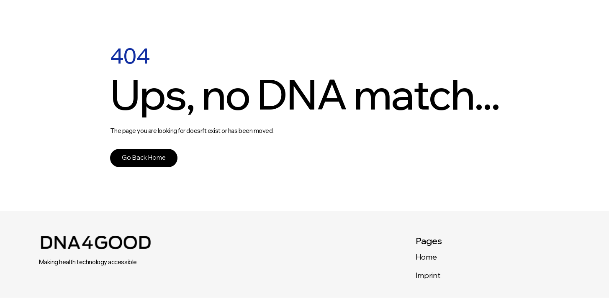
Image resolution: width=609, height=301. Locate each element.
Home (426, 257)
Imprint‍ (428, 275)
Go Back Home (144, 157)
